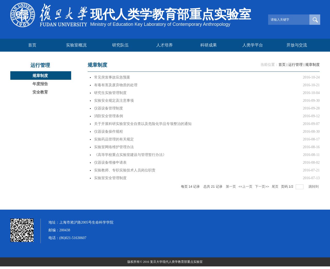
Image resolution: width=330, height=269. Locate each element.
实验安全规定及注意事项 (114, 100)
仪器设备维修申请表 (110, 162)
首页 (282, 65)
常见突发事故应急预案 (112, 77)
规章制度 (312, 65)
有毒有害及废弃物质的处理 (115, 85)
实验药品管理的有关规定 (114, 139)
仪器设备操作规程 (108, 131)
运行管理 (295, 65)
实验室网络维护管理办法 (114, 147)
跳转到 (314, 186)
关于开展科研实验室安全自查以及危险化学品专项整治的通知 (143, 124)
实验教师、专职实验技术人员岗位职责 (124, 170)
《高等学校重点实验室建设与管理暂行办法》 (130, 155)
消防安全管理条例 (108, 116)
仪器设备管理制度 (108, 108)
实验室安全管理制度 (110, 178)
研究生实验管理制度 (110, 93)
